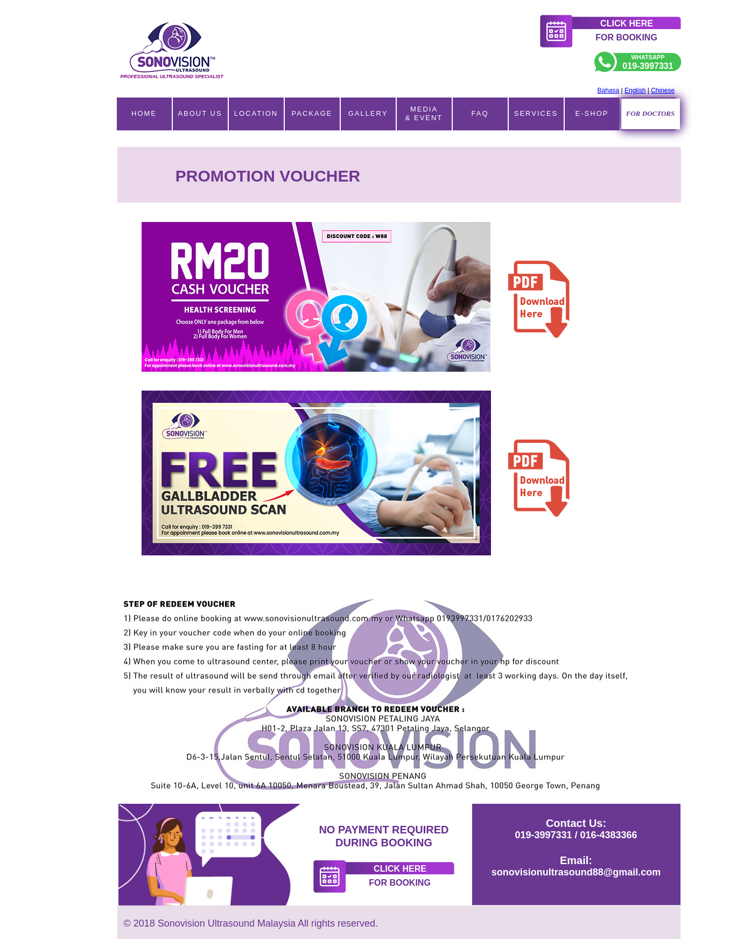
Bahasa (609, 90)
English (634, 90)
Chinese (663, 90)
